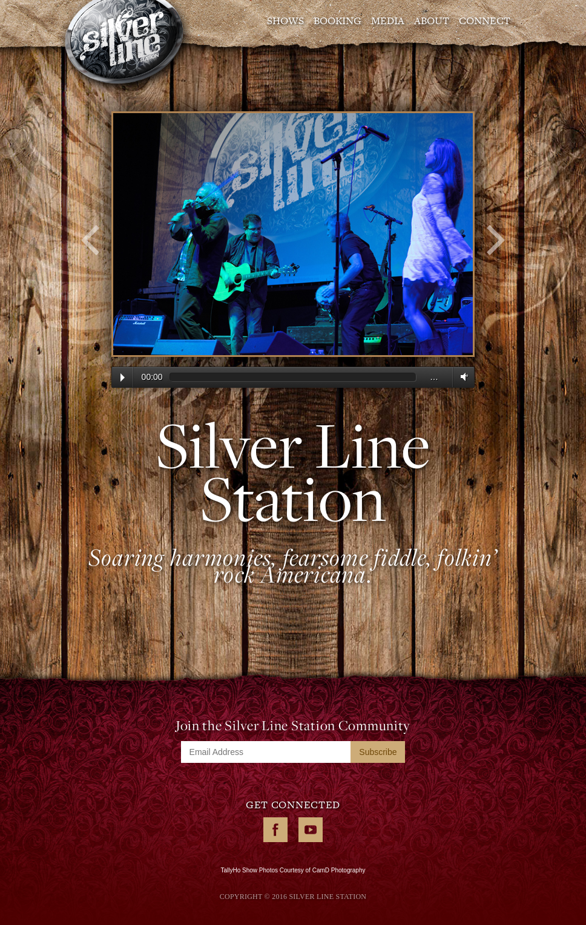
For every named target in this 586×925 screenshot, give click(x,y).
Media (387, 20)
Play (122, 377)
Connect (484, 20)
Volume (462, 376)
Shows (285, 20)
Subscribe (378, 752)
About (431, 20)
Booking (337, 20)
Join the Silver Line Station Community (293, 725)
